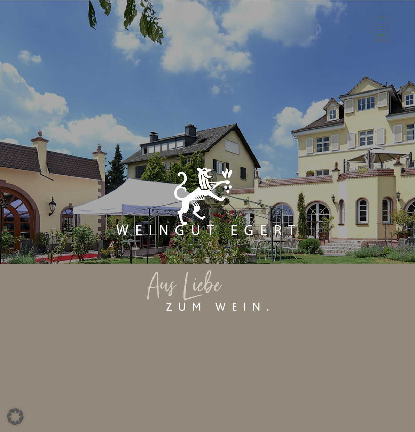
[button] (381, 26)
